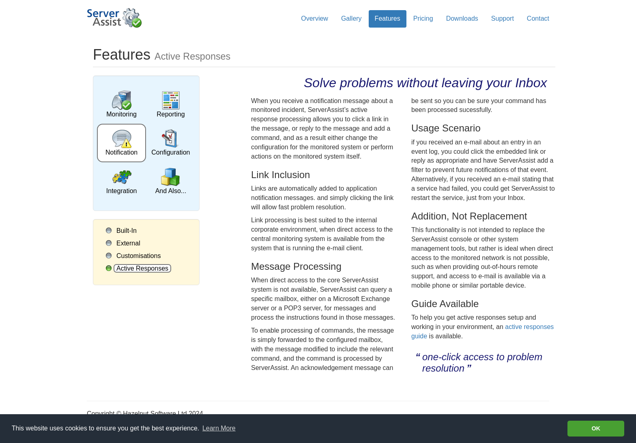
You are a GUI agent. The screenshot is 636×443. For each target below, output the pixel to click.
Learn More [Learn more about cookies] (219, 428)
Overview (314, 18)
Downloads (462, 18)
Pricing (423, 18)
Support (502, 18)
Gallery (351, 18)
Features (387, 18)
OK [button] (595, 428)
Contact (538, 18)
